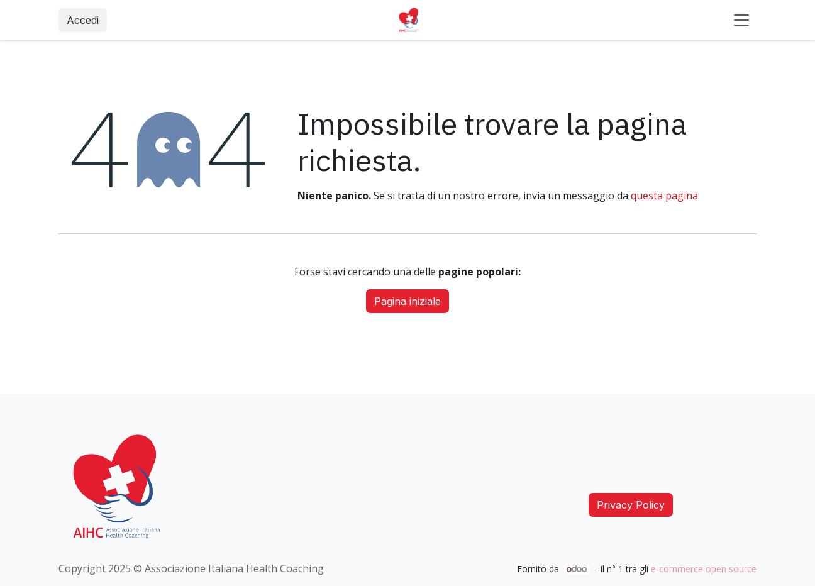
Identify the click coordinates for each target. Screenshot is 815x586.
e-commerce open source (704, 569)
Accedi (83, 20)
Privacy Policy (631, 505)
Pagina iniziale (407, 301)
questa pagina (664, 195)
